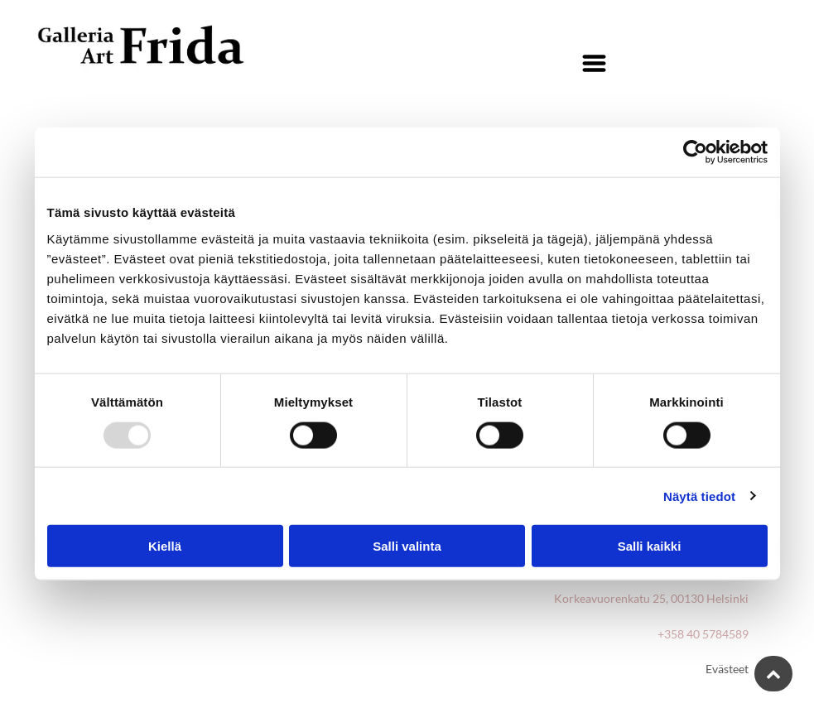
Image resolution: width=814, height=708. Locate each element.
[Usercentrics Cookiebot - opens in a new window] (695, 152)
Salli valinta (407, 546)
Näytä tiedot (699, 496)
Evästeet (727, 669)
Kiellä (164, 546)
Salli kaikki (650, 546)
